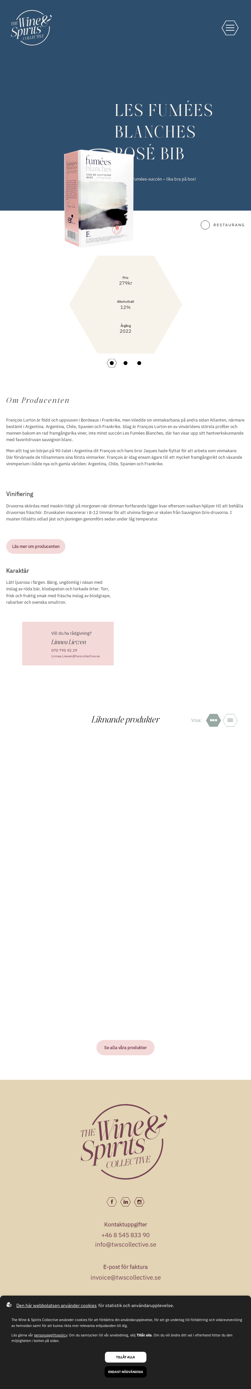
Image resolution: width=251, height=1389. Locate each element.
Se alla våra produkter (125, 1047)
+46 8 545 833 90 (125, 1235)
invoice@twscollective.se (126, 1277)
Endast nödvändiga (125, 1372)
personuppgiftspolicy (50, 1335)
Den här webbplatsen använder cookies (56, 1305)
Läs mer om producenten (35, 546)
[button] (112, 363)
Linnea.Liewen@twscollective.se (75, 656)
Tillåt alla (125, 1357)
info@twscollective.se (125, 1244)
